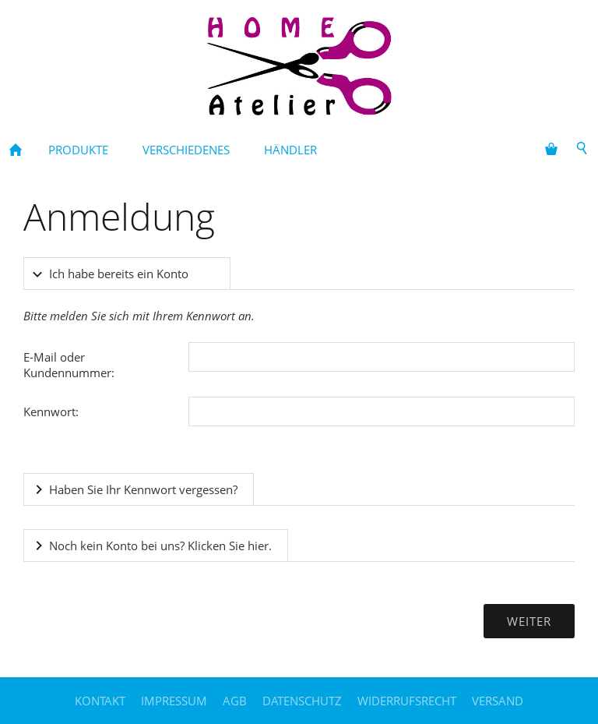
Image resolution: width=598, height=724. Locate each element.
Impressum (174, 700)
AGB (235, 700)
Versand (497, 700)
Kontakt (100, 700)
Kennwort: (51, 411)
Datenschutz (302, 700)
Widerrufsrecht (406, 700)
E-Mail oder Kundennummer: (68, 364)
